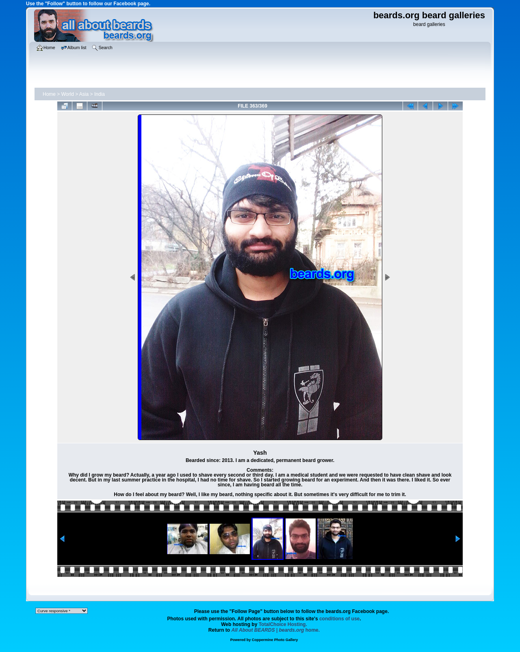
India (99, 94)
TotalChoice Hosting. (283, 624)
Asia (84, 94)
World (67, 94)
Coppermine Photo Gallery (275, 640)
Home (49, 94)
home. (276, 630)
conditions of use (339, 619)
